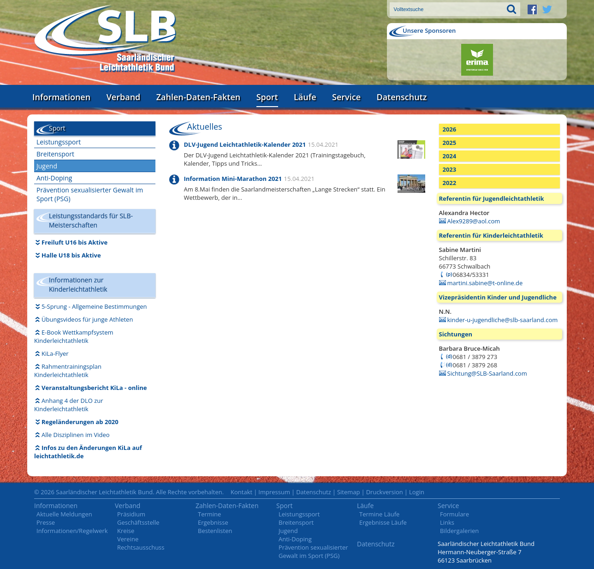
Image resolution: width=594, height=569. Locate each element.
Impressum (274, 492)
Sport (267, 96)
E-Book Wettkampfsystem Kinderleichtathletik (73, 336)
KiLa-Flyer (55, 353)
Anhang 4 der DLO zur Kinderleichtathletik (68, 404)
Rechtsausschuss (141, 547)
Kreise (125, 531)
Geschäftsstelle (138, 522)
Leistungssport (58, 142)
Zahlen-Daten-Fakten (198, 96)
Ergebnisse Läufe (383, 522)
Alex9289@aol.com (473, 221)
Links (447, 522)
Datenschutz (401, 96)
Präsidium (131, 514)
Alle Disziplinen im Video (76, 435)
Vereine (127, 539)
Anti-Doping (54, 178)
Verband (124, 96)
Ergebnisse (213, 522)
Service (346, 96)
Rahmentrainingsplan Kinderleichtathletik (67, 370)
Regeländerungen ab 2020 (80, 422)
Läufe (305, 96)
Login (416, 492)
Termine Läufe (379, 514)
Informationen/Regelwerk (72, 531)
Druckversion (384, 492)
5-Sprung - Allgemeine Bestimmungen (94, 306)
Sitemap (348, 492)
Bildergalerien (459, 531)
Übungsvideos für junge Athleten (87, 319)
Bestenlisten (215, 531)
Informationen (61, 96)
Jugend (46, 166)
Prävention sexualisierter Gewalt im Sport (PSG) (89, 194)
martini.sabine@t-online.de (485, 283)
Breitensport (55, 154)
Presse (45, 522)
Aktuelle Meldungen (64, 514)
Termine (209, 514)
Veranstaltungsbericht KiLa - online (94, 387)
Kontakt (241, 492)
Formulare (454, 514)
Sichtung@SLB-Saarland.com (487, 373)
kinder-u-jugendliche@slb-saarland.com (502, 320)
